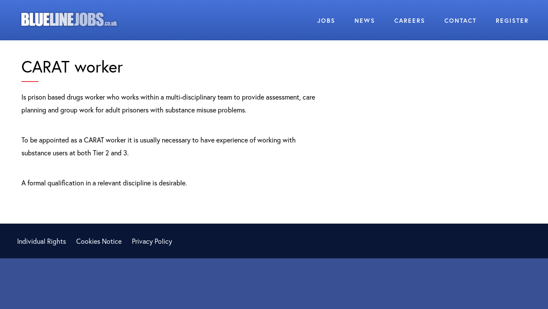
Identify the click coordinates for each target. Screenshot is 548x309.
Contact (460, 20)
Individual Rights (41, 240)
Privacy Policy (152, 240)
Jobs (326, 20)
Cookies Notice (99, 240)
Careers (409, 20)
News (364, 20)
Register (512, 20)
